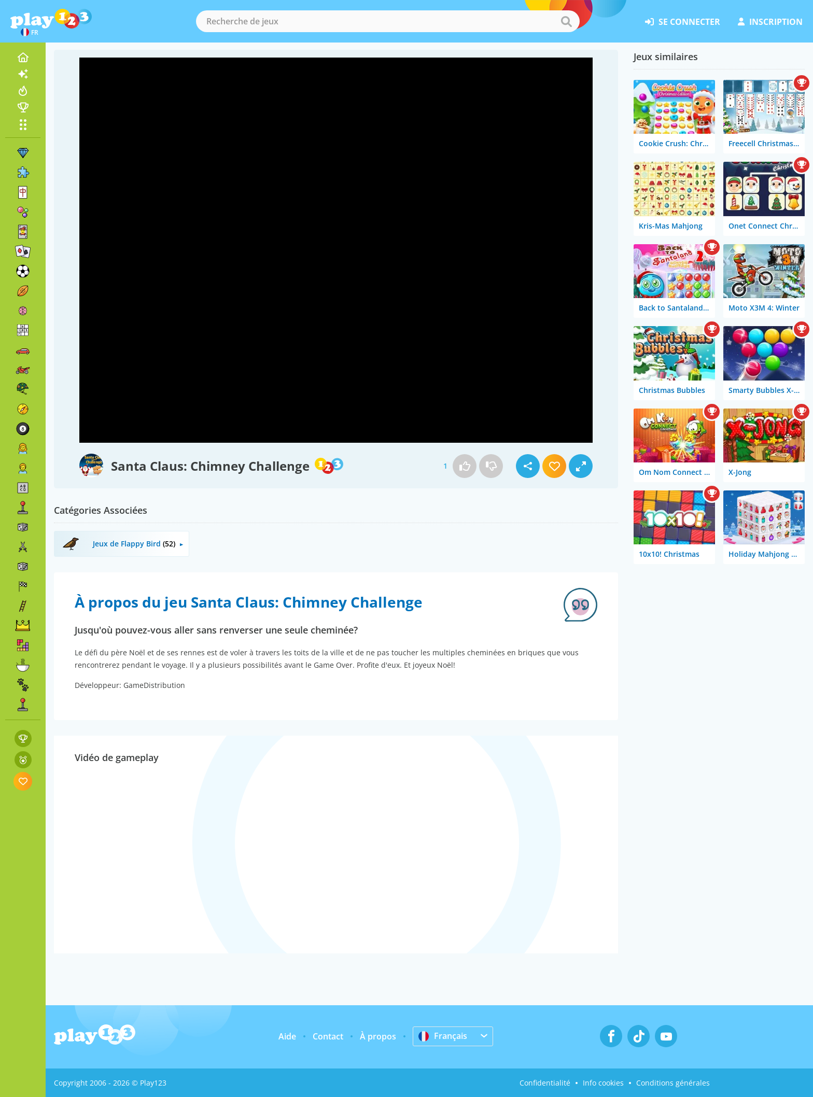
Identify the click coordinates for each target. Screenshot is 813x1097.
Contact (328, 1036)
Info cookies (603, 1083)
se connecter (682, 21)
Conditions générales (673, 1083)
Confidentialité (545, 1083)
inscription (770, 21)
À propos (378, 1036)
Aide (287, 1036)
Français (442, 1036)
